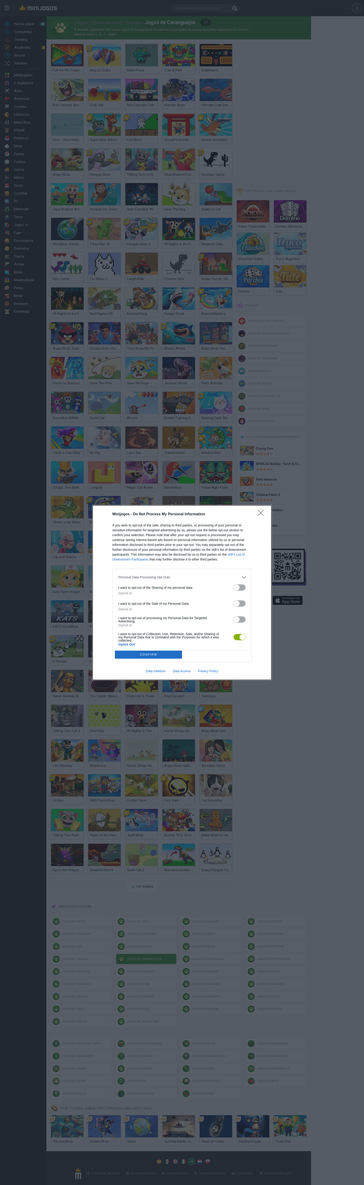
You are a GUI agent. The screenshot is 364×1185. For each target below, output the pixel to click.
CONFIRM (148, 654)
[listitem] (182, 577)
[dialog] (182, 592)
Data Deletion (156, 671)
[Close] (262, 514)
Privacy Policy (208, 671)
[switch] (240, 587)
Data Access (182, 671)
